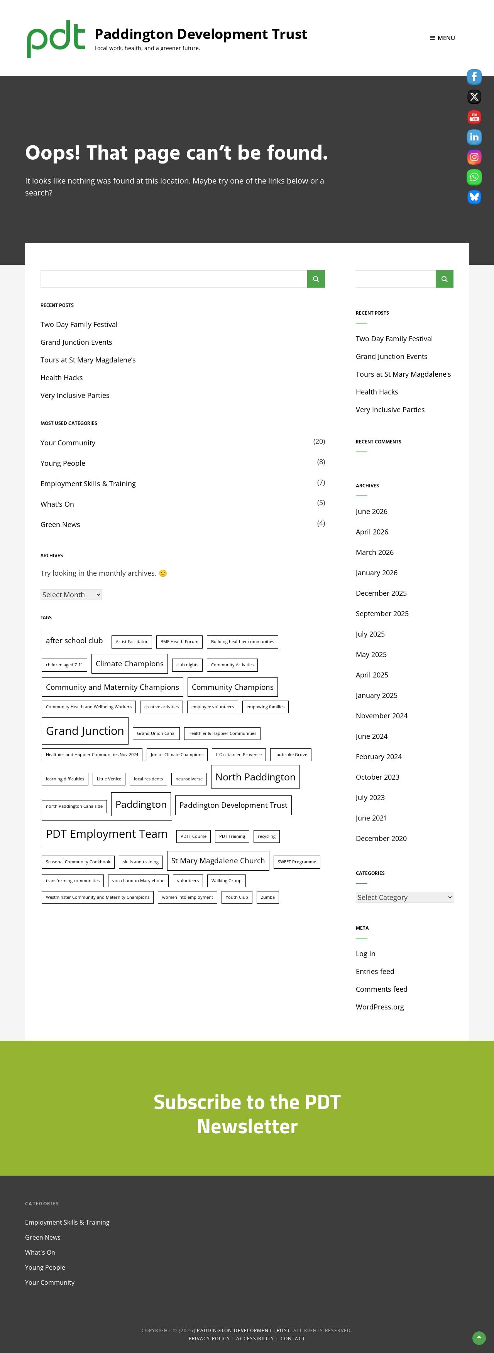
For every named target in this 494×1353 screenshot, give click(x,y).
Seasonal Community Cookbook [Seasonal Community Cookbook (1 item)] (78, 861)
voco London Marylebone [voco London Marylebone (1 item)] (138, 880)
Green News (60, 524)
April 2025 (372, 674)
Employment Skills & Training (88, 483)
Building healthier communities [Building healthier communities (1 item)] (242, 641)
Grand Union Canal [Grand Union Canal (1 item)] (156, 732)
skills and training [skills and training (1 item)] (141, 861)
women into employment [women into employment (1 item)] (187, 896)
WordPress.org (380, 1006)
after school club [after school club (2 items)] (74, 640)
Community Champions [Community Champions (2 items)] (233, 686)
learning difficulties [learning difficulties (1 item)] (65, 778)
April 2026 (372, 531)
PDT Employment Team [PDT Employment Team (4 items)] (107, 833)
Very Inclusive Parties (75, 394)
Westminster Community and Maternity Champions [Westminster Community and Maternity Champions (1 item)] (97, 896)
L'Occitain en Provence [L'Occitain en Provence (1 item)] (239, 754)
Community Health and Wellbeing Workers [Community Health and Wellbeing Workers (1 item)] (89, 706)
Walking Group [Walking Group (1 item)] (226, 880)
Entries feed (375, 971)
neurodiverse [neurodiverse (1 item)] (189, 778)
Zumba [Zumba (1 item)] (268, 896)
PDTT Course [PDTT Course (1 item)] (193, 835)
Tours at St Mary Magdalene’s (88, 359)
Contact (293, 1338)
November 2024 (382, 715)
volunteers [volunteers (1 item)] (188, 880)
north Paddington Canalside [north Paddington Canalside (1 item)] (74, 806)
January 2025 (377, 694)
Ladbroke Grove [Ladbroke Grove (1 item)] (290, 754)
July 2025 (370, 633)
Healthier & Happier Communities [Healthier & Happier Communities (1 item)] (222, 732)
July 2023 (370, 797)
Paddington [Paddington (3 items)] (141, 803)
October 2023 (377, 776)
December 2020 (381, 837)
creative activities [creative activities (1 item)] (161, 706)
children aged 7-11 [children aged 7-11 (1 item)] (64, 664)
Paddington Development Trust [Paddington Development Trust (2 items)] (233, 805)
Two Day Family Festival (79, 324)
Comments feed (382, 988)
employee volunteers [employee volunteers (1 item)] (212, 706)
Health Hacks (62, 377)
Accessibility (255, 1338)
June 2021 (371, 817)
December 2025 (381, 592)
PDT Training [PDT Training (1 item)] (232, 835)
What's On (57, 503)
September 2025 (382, 613)
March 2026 (375, 551)
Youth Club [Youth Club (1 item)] (237, 896)
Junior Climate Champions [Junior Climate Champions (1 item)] (177, 754)
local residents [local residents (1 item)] (148, 778)
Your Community (68, 442)
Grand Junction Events (76, 341)
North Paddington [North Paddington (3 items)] (255, 776)
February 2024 (379, 756)
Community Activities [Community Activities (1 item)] (232, 664)
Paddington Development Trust (201, 33)
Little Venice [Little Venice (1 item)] (109, 778)
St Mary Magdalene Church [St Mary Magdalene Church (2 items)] (218, 860)
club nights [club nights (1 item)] (187, 664)
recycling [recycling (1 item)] (267, 835)
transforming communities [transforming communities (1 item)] (73, 880)
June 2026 (371, 511)
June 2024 (371, 735)
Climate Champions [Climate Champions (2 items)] (130, 663)
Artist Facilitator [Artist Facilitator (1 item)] (132, 641)
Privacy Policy (209, 1338)
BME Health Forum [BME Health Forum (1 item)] (179, 641)
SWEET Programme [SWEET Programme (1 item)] (297, 861)
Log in (366, 953)
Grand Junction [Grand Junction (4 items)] (85, 730)
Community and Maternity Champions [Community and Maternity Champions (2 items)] (112, 686)
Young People (63, 462)
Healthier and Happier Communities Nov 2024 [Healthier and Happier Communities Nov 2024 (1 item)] (92, 754)
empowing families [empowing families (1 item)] (265, 706)
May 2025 (371, 654)
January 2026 (377, 572)
